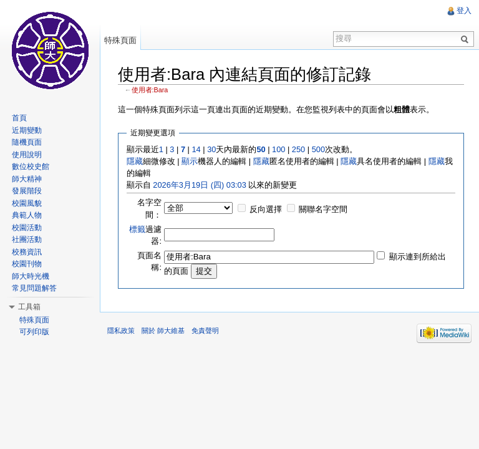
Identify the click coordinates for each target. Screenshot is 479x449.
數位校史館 (30, 166)
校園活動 (27, 227)
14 (195, 149)
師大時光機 (30, 276)
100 (278, 149)
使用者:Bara (150, 90)
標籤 (137, 229)
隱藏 (135, 161)
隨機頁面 (27, 142)
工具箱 (29, 306)
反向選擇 (265, 209)
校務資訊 (27, 252)
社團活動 (27, 239)
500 (318, 149)
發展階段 (27, 190)
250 (298, 149)
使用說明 (27, 154)
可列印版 (34, 331)
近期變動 (27, 130)
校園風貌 (27, 203)
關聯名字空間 (323, 209)
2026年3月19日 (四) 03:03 (199, 185)
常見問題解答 (34, 288)
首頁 (19, 117)
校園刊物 (27, 263)
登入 (464, 10)
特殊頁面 (120, 40)
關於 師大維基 (163, 330)
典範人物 (27, 215)
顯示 (189, 161)
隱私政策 (121, 330)
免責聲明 (205, 330)
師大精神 (27, 179)
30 (211, 149)
